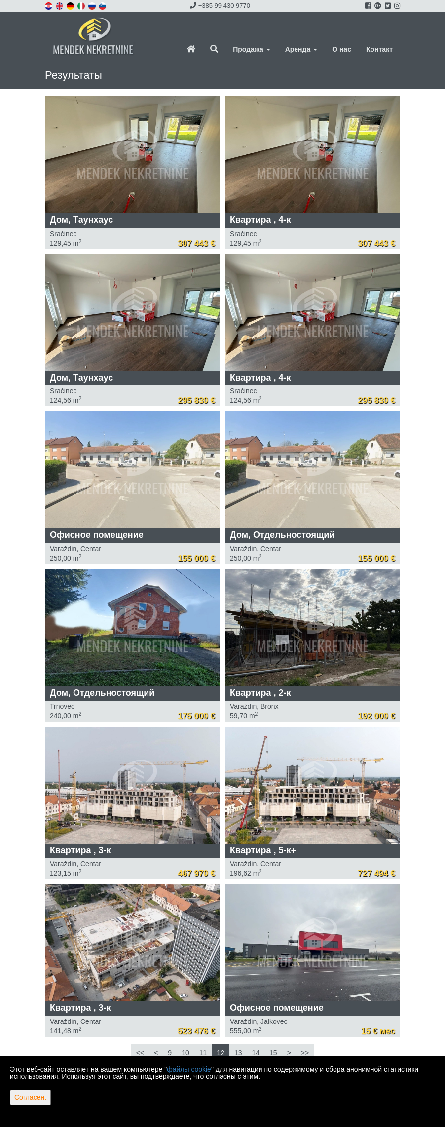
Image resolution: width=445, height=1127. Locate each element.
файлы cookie (189, 1069)
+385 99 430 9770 (220, 5)
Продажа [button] (251, 49)
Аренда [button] (301, 49)
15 (273, 1053)
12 (220, 1053)
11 (203, 1053)
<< (140, 1053)
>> (305, 1053)
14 (256, 1053)
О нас (341, 49)
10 (185, 1053)
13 (238, 1053)
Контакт (379, 49)
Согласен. (30, 1097)
